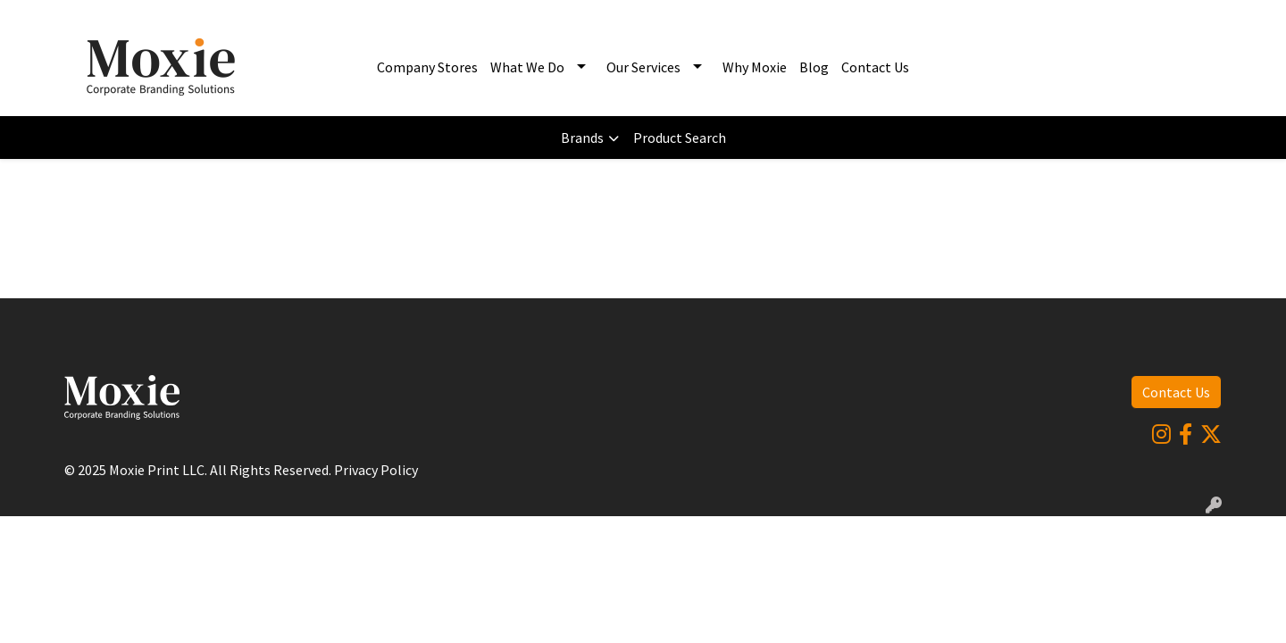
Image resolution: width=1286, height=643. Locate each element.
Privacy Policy (376, 470)
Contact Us (875, 67)
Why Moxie (754, 67)
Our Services (643, 67)
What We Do (527, 67)
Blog (814, 67)
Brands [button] (582, 137)
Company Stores (427, 67)
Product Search (679, 137)
